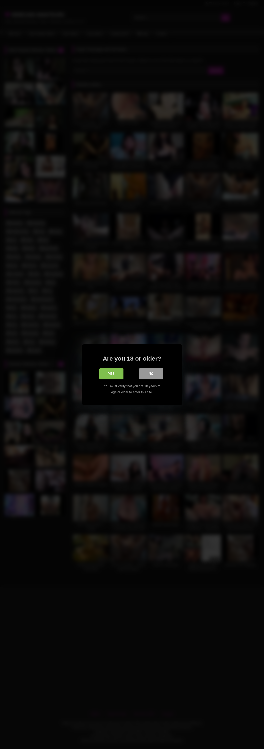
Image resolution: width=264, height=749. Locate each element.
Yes (111, 373)
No (151, 373)
